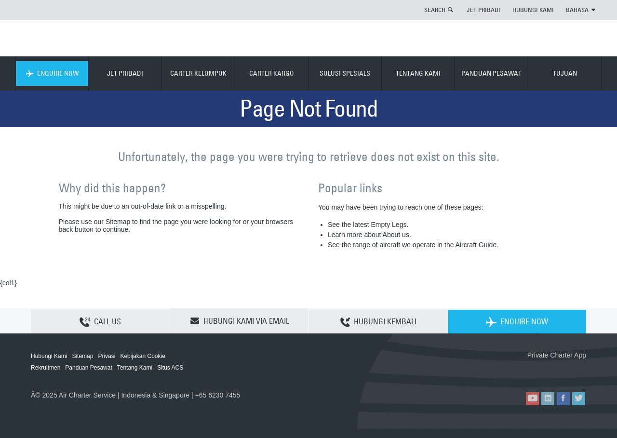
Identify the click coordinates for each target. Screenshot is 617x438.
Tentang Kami (134, 367)
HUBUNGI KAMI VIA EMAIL (239, 321)
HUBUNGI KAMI (533, 9)
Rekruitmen (45, 367)
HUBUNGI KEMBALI (378, 321)
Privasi (106, 356)
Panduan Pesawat (88, 367)
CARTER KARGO (271, 73)
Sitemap (82, 356)
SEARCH (434, 9)
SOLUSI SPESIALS (345, 73)
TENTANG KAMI (418, 73)
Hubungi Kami (49, 356)
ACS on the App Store (522, 371)
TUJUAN (565, 73)
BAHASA (581, 9)
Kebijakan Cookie (142, 356)
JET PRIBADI (483, 9)
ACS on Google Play (565, 371)
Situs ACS (170, 367)
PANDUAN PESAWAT (491, 73)
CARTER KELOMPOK (198, 73)
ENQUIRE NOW (52, 73)
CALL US (100, 321)
